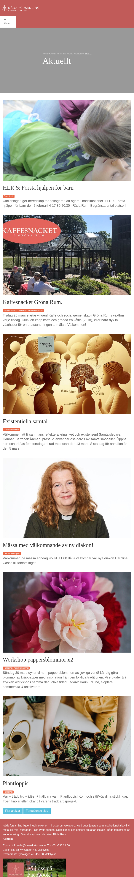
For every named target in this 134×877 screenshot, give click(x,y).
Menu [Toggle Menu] (6, 22)
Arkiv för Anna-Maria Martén (66, 53)
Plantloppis (15, 783)
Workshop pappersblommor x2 (38, 659)
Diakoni (14, 311)
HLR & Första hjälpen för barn (38, 188)
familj (11, 196)
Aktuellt (7, 311)
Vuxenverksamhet (35, 311)
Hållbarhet (22, 311)
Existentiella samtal (25, 421)
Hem (45, 53)
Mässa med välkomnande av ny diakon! (48, 545)
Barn (6, 196)
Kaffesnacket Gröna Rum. (32, 302)
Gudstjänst (15, 554)
